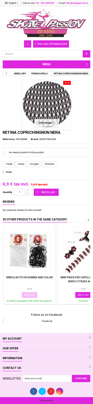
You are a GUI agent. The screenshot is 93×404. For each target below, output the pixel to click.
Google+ (34, 164)
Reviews (9, 201)
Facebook (47, 321)
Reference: (9, 139)
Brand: (35, 139)
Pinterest (49, 164)
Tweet (8, 164)
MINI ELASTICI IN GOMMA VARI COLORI (29, 277)
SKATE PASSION (47, 139)
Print (9, 172)
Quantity (7, 192)
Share (20, 164)
